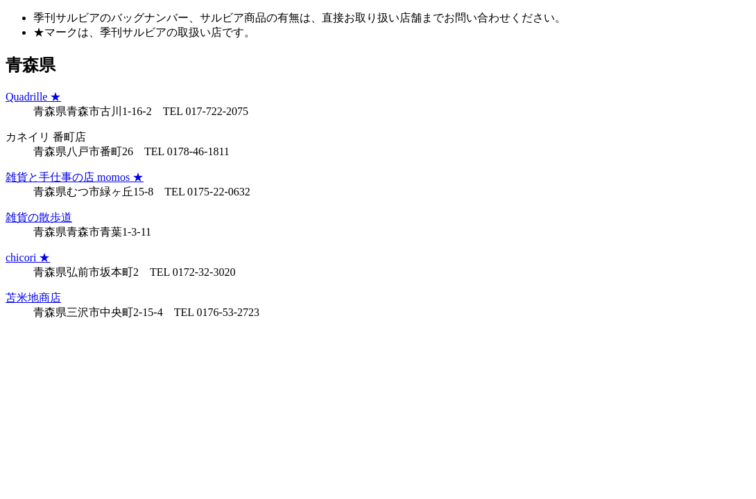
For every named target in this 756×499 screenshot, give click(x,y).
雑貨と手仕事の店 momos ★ (75, 177)
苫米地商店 (33, 298)
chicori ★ (28, 257)
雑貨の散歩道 (39, 217)
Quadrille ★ (33, 97)
